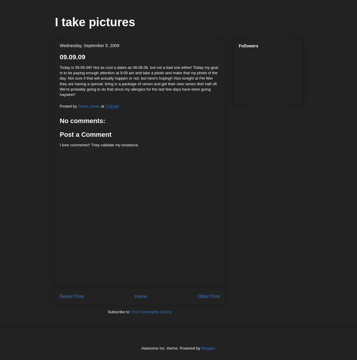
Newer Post (72, 296)
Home (141, 296)
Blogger (207, 348)
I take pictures (95, 22)
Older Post (209, 296)
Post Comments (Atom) (151, 312)
